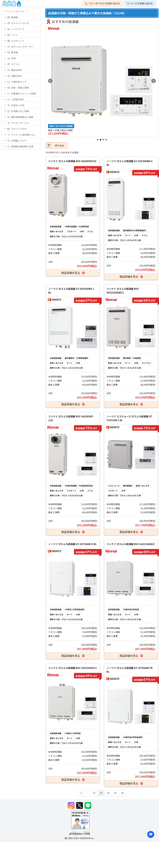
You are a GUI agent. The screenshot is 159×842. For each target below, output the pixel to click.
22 (94, 792)
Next (153, 81)
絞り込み (55, 145)
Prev (50, 81)
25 (115, 792)
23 (101, 792)
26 (122, 792)
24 (108, 792)
